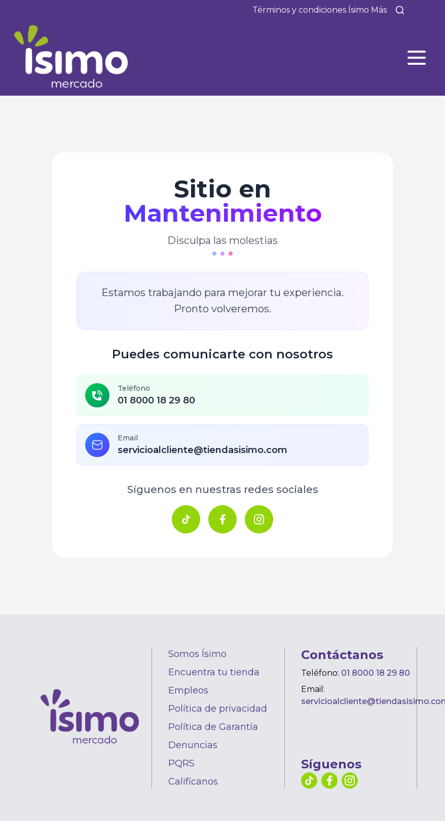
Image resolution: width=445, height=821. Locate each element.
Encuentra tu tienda (213, 672)
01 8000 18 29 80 (375, 673)
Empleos (188, 690)
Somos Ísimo (197, 654)
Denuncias (192, 745)
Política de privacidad (217, 708)
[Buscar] (400, 10)
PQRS (181, 763)
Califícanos (193, 781)
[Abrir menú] (416, 58)
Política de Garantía (213, 726)
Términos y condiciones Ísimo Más (319, 10)
